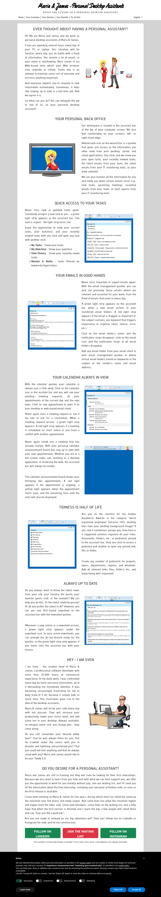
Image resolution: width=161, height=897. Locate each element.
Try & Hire (75, 17)
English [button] (137, 17)
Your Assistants (32, 17)
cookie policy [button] (124, 865)
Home (21, 17)
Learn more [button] (25, 889)
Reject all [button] (118, 889)
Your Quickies (48, 17)
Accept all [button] (136, 889)
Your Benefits (62, 17)
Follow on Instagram (118, 834)
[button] (144, 858)
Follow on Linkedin (42, 834)
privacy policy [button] (85, 863)
